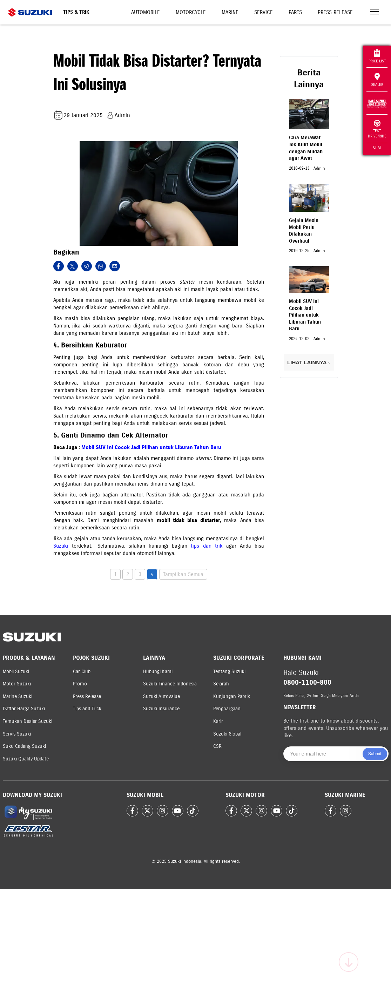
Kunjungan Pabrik (231, 696)
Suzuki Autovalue (161, 696)
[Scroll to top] (348, 962)
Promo (80, 684)
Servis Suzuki (17, 734)
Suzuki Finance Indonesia (170, 684)
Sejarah (221, 684)
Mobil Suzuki (16, 672)
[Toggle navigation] (374, 12)
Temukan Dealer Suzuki (27, 721)
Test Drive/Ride (377, 129)
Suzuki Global (227, 734)
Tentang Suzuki (229, 672)
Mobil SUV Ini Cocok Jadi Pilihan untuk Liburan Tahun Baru (151, 447)
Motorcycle (191, 12)
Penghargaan (227, 709)
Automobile (145, 12)
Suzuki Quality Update (26, 759)
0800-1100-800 (307, 682)
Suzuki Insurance (161, 709)
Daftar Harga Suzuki (24, 709)
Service (263, 12)
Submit (374, 753)
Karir (218, 721)
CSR (217, 746)
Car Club (81, 672)
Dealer (377, 80)
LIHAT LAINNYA (308, 362)
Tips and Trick (87, 709)
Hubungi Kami (158, 672)
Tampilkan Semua (183, 574)
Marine (230, 12)
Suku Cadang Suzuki (24, 746)
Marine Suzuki (17, 696)
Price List (377, 56)
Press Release (335, 12)
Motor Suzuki (17, 684)
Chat (377, 147)
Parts (295, 12)
